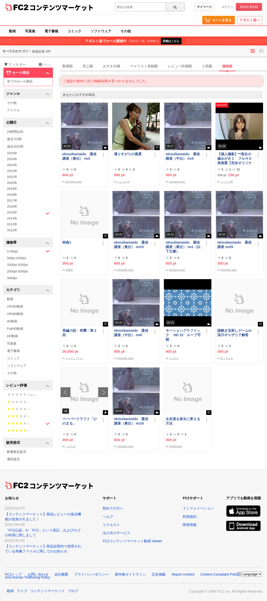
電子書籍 (51, 31)
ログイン (227, 7)
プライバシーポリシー (91, 574)
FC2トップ (13, 574)
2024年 (12, 159)
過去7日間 (14, 139)
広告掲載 (159, 574)
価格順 (227, 66)
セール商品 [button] (27, 72)
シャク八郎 (227, 181)
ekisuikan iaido (74, 181)
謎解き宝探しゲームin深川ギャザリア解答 (234, 333)
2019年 (12, 189)
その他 (125, 31)
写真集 (30, 31)
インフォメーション (198, 508)
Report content (183, 574)
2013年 (12, 224)
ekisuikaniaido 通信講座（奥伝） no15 (131, 244)
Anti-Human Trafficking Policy (27, 577)
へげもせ (70, 446)
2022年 (12, 171)
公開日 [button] (27, 122)
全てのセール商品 (20, 81)
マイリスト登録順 (144, 66)
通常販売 (13, 459)
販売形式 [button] (27, 443)
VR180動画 (15, 306)
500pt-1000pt (16, 258)
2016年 (12, 206)
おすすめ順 (111, 66)
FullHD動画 (15, 328)
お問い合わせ (38, 574)
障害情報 (190, 525)
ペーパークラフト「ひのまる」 (79, 421)
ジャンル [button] (27, 94)
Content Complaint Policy (219, 574)
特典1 (66, 242)
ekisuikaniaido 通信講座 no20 (234, 244)
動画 (12, 31)
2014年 (12, 218)
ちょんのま (123, 181)
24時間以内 (15, 132)
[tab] (163, 66)
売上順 (88, 66)
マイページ (204, 7)
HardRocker (175, 446)
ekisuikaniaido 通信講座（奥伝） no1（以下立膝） (183, 246)
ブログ (73, 591)
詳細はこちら (171, 40)
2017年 (12, 200)
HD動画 (12, 336)
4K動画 (12, 321)
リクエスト (111, 525)
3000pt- (12, 278)
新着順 (67, 66)
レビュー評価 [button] (27, 385)
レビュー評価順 (180, 66)
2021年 (12, 177)
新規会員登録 (249, 7)
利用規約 (190, 517)
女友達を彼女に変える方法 (183, 421)
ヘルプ (108, 517)
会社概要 (61, 574)
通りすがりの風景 (128, 154)
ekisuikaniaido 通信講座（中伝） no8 (131, 333)
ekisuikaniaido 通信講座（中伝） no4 (183, 156)
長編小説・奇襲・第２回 (79, 333)
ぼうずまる (227, 358)
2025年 (12, 153)
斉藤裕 (69, 270)
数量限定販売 (16, 452)
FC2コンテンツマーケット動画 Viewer (132, 541)
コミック (74, 31)
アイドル (13, 110)
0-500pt (28, 251)
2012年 (12, 230)
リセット (45, 64)
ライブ (22, 591)
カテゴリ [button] (27, 290)
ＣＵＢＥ (174, 358)
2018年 (12, 194)
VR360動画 (15, 314)
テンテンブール (74, 358)
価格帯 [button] (27, 242)
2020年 (12, 183)
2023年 (12, 165)
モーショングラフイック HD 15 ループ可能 (183, 335)
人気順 (207, 66)
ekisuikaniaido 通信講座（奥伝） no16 (131, 421)
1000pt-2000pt (17, 265)
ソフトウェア (100, 31)
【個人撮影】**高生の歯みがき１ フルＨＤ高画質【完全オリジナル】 (234, 158)
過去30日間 (15, 146)
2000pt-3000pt (17, 271)
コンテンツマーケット (61, 7)
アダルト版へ (249, 20)
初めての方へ (113, 508)
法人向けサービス (116, 533)
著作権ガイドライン (130, 574)
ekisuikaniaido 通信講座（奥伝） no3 (79, 156)
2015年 (28, 213)
